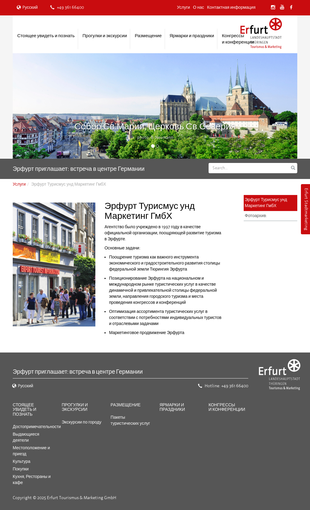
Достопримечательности (37, 426)
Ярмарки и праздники (192, 35)
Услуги (183, 7)
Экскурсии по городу (81, 422)
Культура (21, 461)
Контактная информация (231, 7)
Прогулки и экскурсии (105, 35)
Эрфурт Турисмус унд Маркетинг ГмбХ (266, 202)
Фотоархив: (256, 215)
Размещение (148, 35)
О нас (198, 7)
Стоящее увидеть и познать (46, 35)
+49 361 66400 (67, 7)
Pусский (27, 7)
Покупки (21, 469)
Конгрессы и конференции (238, 39)
